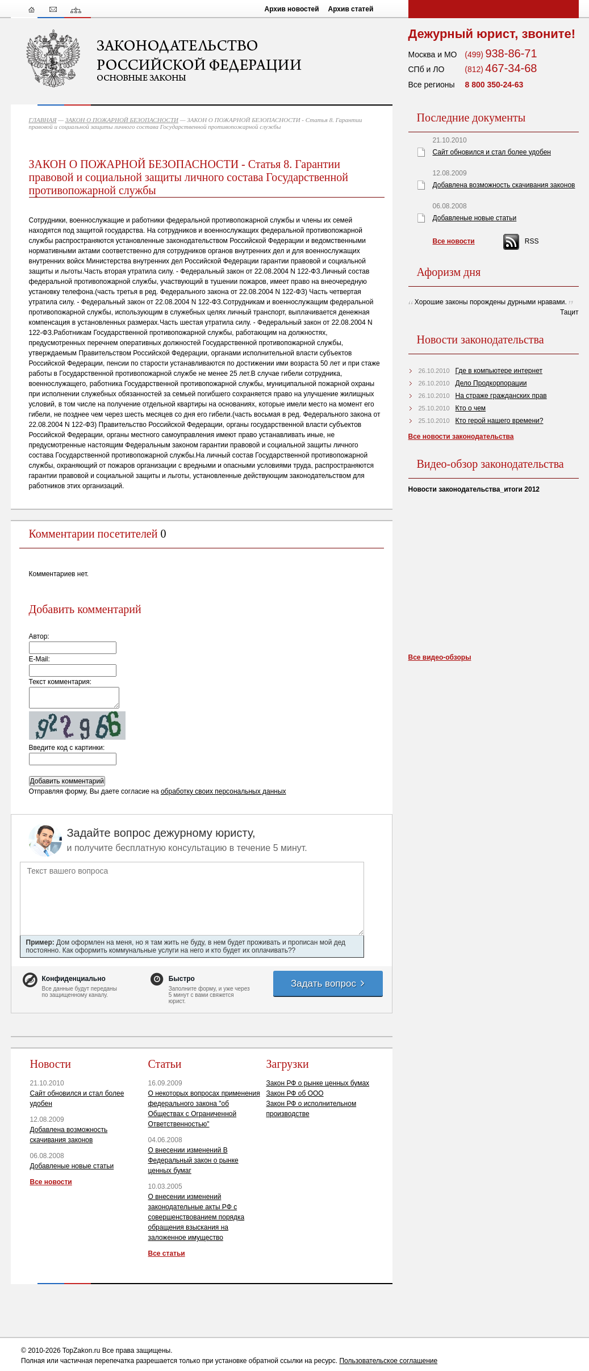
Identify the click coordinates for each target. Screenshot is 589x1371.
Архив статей (351, 9)
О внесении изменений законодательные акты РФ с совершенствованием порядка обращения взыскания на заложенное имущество (196, 1217)
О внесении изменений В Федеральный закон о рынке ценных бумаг (193, 1160)
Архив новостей (292, 9)
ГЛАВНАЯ (43, 119)
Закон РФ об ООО (295, 1093)
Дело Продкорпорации (491, 383)
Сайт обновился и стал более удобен (492, 152)
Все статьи (166, 1253)
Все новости (51, 1182)
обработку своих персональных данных (223, 791)
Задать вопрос (328, 983)
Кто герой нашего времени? (500, 421)
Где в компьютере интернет (499, 371)
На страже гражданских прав (501, 396)
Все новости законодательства (461, 437)
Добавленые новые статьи (72, 1166)
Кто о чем (471, 408)
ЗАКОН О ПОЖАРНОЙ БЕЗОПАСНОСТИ (121, 119)
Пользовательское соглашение (388, 1361)
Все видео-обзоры (439, 657)
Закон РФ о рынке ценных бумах (318, 1083)
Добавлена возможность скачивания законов (504, 185)
